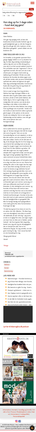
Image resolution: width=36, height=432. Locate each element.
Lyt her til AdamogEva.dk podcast (16, 327)
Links (28, 412)
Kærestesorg (8, 271)
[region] (18, 314)
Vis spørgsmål (9, 28)
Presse (13, 412)
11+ (3, 16)
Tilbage (5, 245)
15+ (8, 16)
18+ (13, 16)
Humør (6, 268)
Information (7, 410)
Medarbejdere (21, 412)
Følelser (7, 265)
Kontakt (14, 410)
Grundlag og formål (24, 410)
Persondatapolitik (19, 416)
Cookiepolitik (24, 414)
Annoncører (15, 414)
